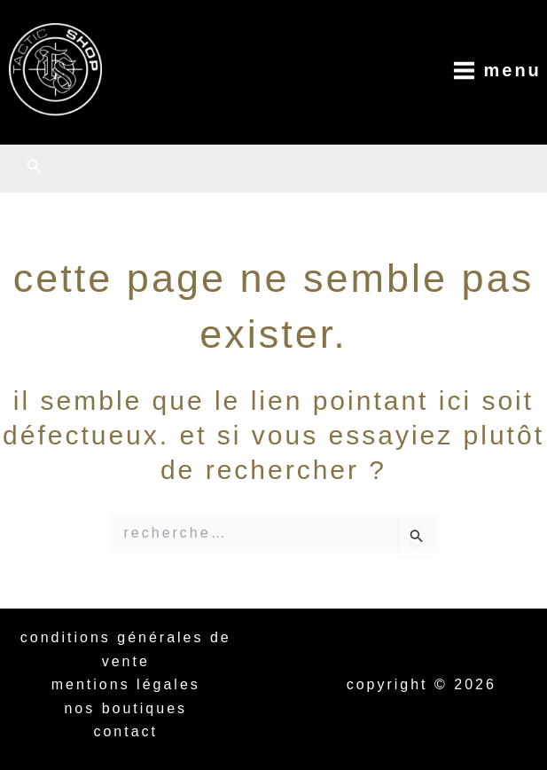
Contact (125, 731)
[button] (35, 166)
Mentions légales (125, 684)
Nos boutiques (125, 708)
